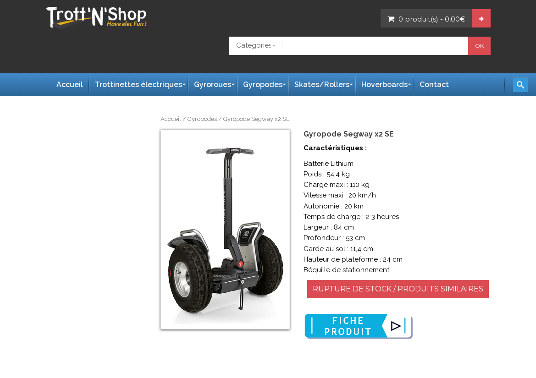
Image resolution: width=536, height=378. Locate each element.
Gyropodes (202, 118)
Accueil (170, 118)
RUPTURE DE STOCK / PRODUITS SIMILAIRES (398, 289)
